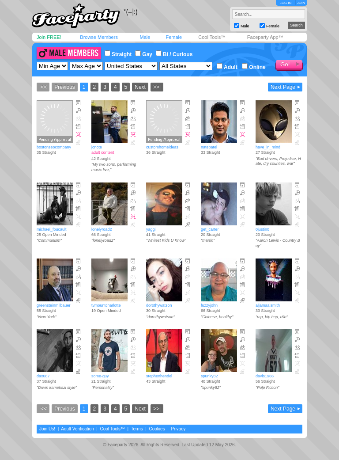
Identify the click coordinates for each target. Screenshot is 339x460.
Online (253, 67)
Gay (143, 54)
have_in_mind (268, 147)
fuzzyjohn (209, 305)
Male (144, 37)
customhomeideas (162, 147)
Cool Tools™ (212, 37)
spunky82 (209, 376)
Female (174, 37)
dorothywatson (159, 305)
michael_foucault (52, 229)
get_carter (210, 229)
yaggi (151, 229)
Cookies (157, 428)
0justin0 (262, 229)
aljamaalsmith (268, 305)
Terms (137, 428)
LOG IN (285, 3)
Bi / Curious (174, 54)
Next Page (283, 87)
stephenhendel (159, 376)
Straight (118, 54)
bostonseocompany (54, 147)
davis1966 (265, 376)
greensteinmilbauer (54, 305)
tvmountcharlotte (106, 305)
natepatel (209, 147)
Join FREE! (49, 37)
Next (140, 87)
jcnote (96, 147)
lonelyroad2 (101, 229)
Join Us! (47, 428)
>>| (157, 87)
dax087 (43, 376)
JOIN (301, 3)
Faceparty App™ (265, 37)
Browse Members (99, 37)
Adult (227, 67)
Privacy (178, 428)
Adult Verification (77, 428)
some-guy (100, 376)
